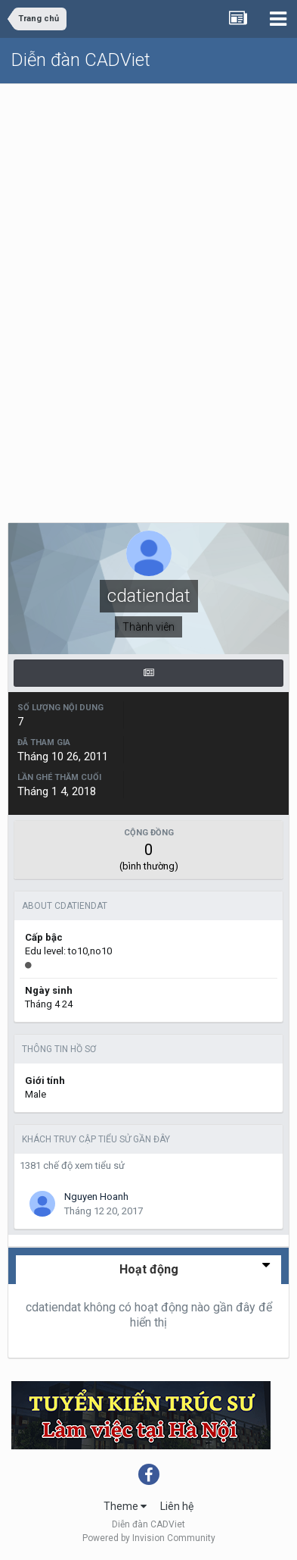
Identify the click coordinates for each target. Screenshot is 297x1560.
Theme (125, 1506)
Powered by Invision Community (148, 1538)
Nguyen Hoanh (96, 1196)
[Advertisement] (148, 241)
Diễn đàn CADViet (80, 59)
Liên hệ (176, 1506)
